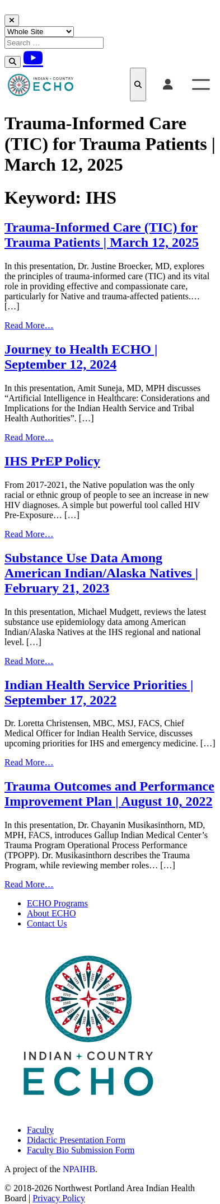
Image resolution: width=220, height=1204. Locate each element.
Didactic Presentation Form (76, 1140)
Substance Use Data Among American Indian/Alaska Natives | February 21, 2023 (101, 573)
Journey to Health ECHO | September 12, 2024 (80, 356)
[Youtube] (33, 58)
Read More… (29, 325)
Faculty (40, 1130)
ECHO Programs (57, 903)
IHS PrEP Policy (52, 461)
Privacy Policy (58, 1198)
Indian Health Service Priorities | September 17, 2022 (98, 692)
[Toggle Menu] (201, 84)
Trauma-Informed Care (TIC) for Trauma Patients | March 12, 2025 (101, 235)
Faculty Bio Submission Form (80, 1150)
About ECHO (51, 913)
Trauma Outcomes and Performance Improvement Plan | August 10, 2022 (109, 793)
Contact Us (47, 923)
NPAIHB (79, 1169)
